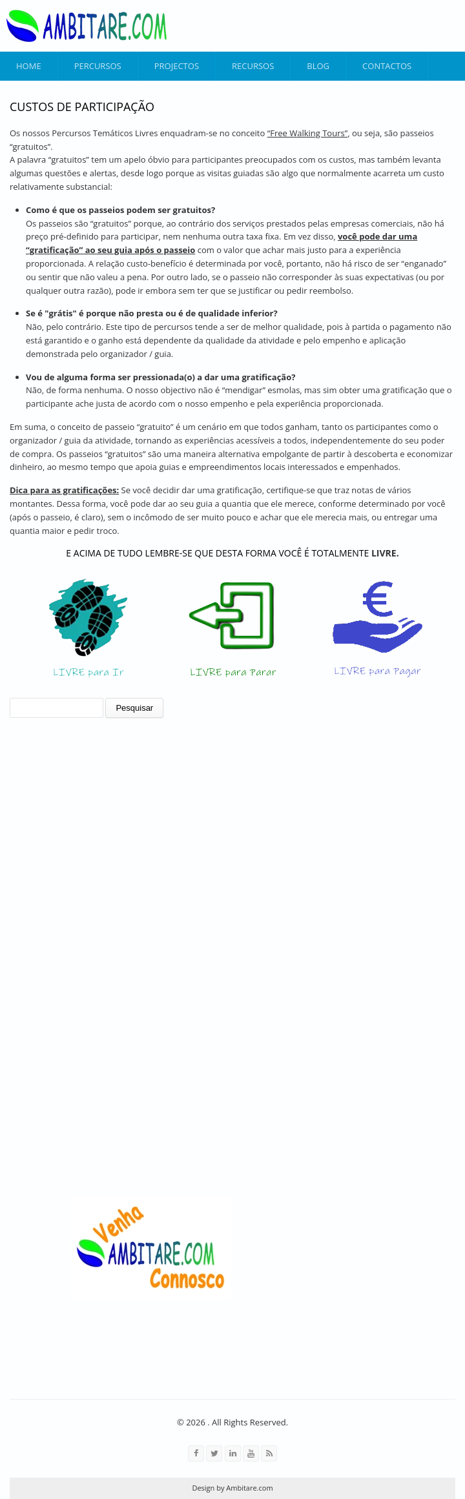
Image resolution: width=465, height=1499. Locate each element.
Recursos (253, 66)
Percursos (97, 66)
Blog (318, 66)
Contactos (386, 66)
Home (28, 66)
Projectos (176, 66)
